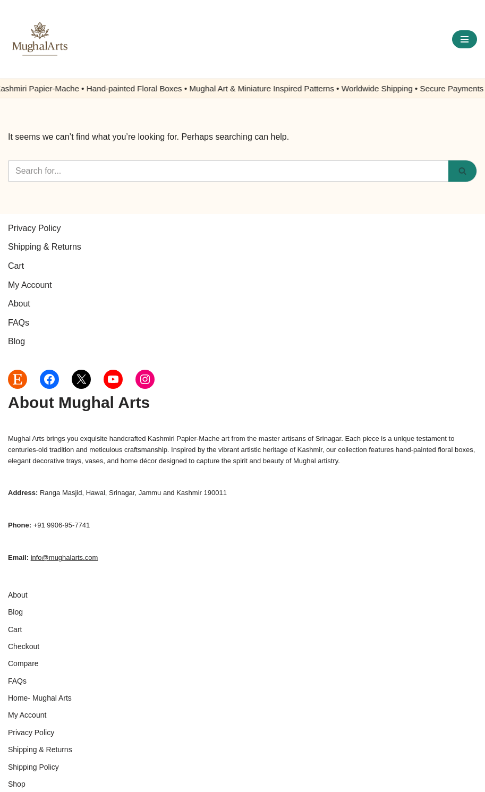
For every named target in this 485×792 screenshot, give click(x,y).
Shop (16, 784)
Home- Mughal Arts (40, 698)
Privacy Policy (34, 228)
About (19, 303)
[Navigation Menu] (464, 39)
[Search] (228, 171)
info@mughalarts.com (64, 557)
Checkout (23, 646)
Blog (16, 341)
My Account (30, 284)
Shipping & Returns (44, 246)
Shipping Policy (33, 767)
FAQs (18, 322)
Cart (16, 265)
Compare (23, 663)
